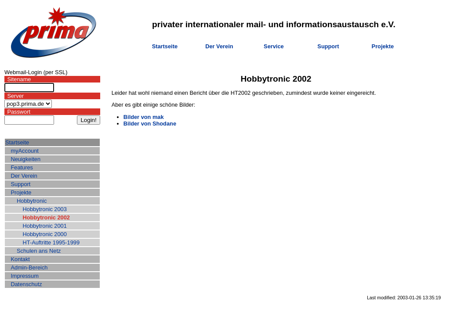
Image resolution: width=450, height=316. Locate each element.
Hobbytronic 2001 (45, 226)
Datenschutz (26, 284)
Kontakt (20, 259)
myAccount (25, 150)
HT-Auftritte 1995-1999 (51, 242)
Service (274, 46)
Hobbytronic (32, 201)
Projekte (383, 46)
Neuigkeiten (26, 159)
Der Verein (219, 46)
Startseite (165, 46)
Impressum (25, 276)
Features (22, 167)
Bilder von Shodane (149, 123)
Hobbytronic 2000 (45, 234)
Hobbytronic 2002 (46, 217)
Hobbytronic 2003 (45, 209)
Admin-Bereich (29, 267)
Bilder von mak (143, 117)
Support (328, 46)
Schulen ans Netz (39, 251)
